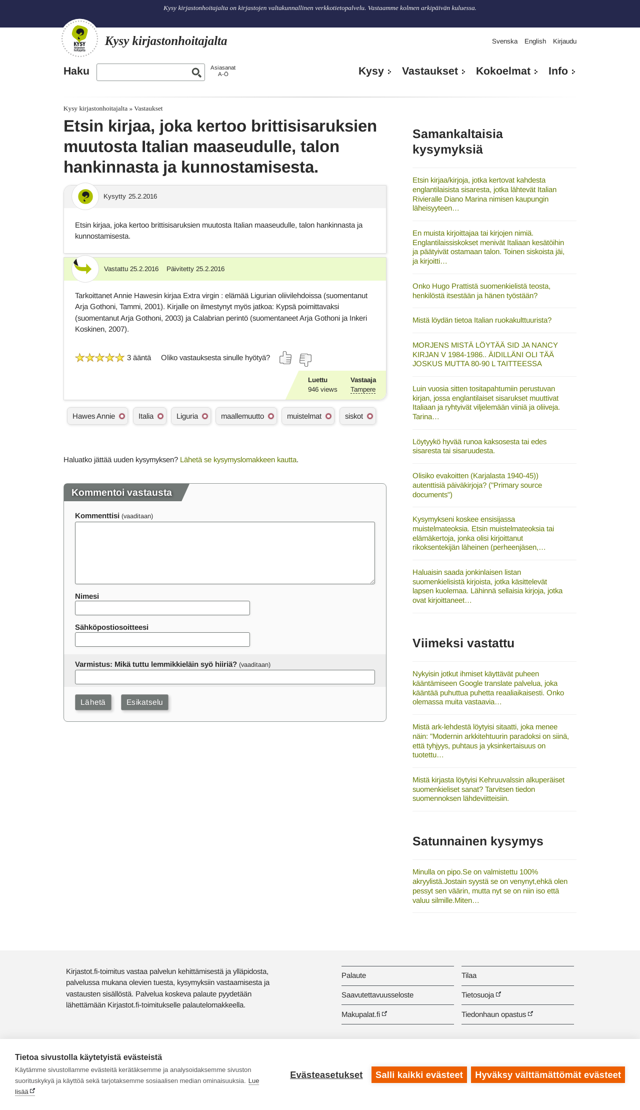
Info (558, 71)
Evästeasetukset (326, 1074)
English (535, 41)
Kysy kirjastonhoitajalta (96, 108)
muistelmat (304, 416)
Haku (77, 71)
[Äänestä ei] (305, 360)
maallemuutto (242, 416)
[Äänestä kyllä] (286, 357)
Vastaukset (430, 71)
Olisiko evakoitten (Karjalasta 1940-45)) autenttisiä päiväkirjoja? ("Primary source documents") (477, 484)
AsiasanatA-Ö (223, 71)
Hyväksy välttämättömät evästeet (548, 1074)
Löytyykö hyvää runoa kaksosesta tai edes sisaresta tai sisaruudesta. (479, 446)
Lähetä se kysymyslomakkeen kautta (238, 459)
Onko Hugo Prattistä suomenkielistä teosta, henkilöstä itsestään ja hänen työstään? (481, 291)
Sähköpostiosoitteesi (111, 627)
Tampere (363, 389)
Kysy (371, 71)
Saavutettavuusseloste (378, 994)
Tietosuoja (478, 994)
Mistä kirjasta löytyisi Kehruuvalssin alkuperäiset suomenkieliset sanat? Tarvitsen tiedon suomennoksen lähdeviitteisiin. (488, 788)
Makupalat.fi (361, 1014)
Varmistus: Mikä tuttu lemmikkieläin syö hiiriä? (156, 664)
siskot (354, 416)
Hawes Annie (93, 416)
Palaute (354, 975)
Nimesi (87, 596)
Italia (146, 416)
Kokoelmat (503, 71)
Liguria (187, 416)
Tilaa (469, 975)
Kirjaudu (564, 41)
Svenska (505, 41)
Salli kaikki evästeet (418, 1074)
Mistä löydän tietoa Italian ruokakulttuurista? (482, 320)
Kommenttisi (97, 515)
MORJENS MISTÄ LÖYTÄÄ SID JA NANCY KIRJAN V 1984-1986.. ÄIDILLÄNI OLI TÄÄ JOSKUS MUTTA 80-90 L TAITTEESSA (485, 354)
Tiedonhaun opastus (494, 1014)
